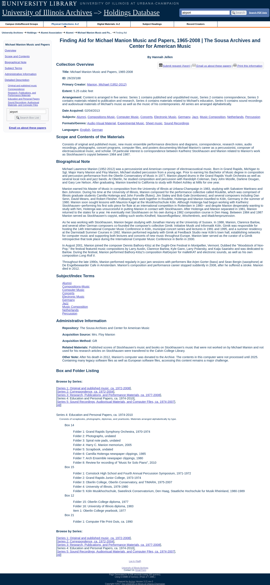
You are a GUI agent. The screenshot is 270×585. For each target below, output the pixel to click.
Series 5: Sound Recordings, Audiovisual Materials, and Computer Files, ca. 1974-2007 (115, 401)
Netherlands (235, 117)
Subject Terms (13, 68)
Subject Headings (152, 24)
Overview (10, 50)
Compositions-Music (101, 117)
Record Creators (196, 24)
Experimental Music (130, 123)
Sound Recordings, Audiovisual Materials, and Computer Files (23, 103)
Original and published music (22, 85)
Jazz (195, 117)
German (97, 129)
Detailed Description (17, 80)
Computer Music (128, 117)
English (85, 129)
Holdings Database (132, 12)
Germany (184, 117)
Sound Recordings (176, 123)
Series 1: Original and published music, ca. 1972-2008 (93, 388)
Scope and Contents (17, 56)
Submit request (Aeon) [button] (174, 65)
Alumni (70, 32)
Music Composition (213, 117)
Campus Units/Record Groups (21, 24)
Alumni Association (51, 32)
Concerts (146, 117)
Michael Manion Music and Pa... (95, 32)
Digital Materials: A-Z (108, 24)
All (58, 405)
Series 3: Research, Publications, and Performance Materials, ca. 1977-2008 (108, 395)
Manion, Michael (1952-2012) (107, 84)
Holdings (32, 32)
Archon (132, 581)
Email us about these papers (27, 127)
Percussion (252, 117)
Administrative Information (20, 74)
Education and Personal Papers (24, 99)
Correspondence (16, 89)
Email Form (140, 570)
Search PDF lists (258, 12)
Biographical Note (16, 62)
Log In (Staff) (135, 561)
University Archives (12, 32)
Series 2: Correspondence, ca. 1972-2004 (85, 391)
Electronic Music (165, 117)
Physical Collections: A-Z (65, 24)
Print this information (247, 65)
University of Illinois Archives (47, 12)
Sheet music (154, 123)
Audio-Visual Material (101, 123)
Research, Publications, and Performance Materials (22, 93)
